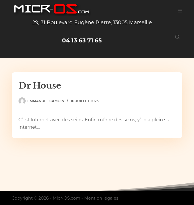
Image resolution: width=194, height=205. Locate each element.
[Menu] (180, 11)
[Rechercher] (177, 37)
